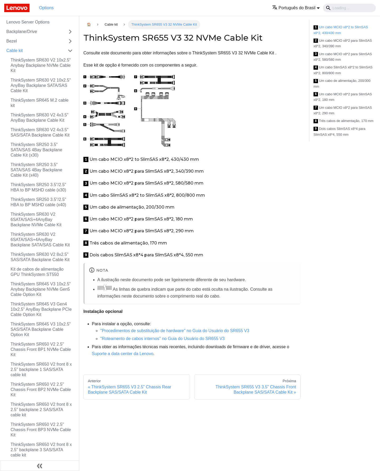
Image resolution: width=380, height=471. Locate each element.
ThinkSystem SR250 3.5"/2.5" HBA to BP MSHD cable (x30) (38, 187)
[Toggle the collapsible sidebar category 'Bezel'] (70, 41)
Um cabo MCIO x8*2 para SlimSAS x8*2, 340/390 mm (343, 43)
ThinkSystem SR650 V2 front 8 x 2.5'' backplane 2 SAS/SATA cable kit (41, 409)
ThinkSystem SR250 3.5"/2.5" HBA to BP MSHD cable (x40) (38, 202)
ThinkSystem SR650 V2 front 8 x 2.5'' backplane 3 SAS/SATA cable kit (41, 449)
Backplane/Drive (21, 31)
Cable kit (14, 50)
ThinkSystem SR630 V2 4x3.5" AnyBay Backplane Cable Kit (39, 118)
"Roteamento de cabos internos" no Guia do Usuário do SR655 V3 (162, 338)
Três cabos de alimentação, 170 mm (343, 121)
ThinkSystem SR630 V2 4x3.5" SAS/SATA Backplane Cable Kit (40, 132)
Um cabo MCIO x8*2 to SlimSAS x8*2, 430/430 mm (341, 30)
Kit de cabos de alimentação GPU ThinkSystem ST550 (37, 272)
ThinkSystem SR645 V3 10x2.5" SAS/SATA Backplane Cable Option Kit (41, 329)
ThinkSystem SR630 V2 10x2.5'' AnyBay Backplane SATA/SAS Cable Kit (41, 85)
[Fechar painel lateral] (39, 465)
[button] (296, 8)
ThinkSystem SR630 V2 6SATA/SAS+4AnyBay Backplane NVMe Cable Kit (36, 219)
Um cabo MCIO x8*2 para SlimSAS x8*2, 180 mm (343, 97)
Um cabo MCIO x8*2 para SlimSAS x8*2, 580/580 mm (343, 57)
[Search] (349, 8)
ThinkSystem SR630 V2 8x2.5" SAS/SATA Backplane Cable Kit (40, 257)
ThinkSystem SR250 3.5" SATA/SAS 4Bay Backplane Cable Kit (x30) (36, 149)
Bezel (11, 41)
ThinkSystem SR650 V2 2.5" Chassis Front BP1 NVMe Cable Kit (41, 349)
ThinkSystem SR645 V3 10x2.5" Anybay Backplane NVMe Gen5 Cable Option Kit (41, 289)
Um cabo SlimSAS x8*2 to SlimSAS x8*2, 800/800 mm (343, 70)
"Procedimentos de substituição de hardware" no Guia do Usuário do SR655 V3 (174, 330)
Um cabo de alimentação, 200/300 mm (342, 83)
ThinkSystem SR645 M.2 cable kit (40, 103)
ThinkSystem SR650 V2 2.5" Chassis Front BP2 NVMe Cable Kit (41, 389)
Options (46, 8)
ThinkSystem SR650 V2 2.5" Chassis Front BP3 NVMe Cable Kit (41, 429)
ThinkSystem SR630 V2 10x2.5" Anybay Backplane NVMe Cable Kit (41, 65)
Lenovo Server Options (28, 22)
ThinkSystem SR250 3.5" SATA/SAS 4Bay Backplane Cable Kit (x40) (36, 169)
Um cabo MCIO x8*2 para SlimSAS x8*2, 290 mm (343, 110)
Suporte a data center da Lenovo (122, 353)
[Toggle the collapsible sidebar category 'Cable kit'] (70, 50)
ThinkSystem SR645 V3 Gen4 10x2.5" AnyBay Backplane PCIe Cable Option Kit (41, 309)
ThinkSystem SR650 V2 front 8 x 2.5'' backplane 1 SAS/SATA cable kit (41, 369)
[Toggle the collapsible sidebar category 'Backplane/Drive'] (70, 31)
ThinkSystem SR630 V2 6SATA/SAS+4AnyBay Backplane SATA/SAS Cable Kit (40, 239)
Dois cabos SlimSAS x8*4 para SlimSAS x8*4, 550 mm (339, 131)
